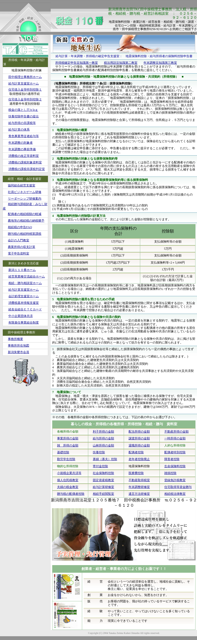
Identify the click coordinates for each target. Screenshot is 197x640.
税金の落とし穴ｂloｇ (23, 110)
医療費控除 (136, 473)
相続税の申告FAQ (20, 227)
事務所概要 (15, 339)
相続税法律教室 (175, 494)
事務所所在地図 (18, 345)
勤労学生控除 (66, 459)
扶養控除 (99, 452)
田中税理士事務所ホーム (25, 77)
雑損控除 (170, 473)
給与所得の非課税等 (22, 123)
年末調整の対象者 (20, 142)
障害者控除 (172, 459)
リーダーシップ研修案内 (24, 198)
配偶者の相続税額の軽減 (24, 214)
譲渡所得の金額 (139, 438)
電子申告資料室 (18, 253)
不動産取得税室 (139, 480)
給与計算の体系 (19, 129)
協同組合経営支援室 (21, 185)
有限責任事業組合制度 (23, 322)
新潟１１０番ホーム (22, 270)
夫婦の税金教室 (67, 487)
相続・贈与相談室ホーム (25, 283)
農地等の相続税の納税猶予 (26, 220)
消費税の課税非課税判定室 (26, 169)
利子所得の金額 (103, 431)
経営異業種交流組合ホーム (26, 276)
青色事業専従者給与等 (23, 136)
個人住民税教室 (67, 480)
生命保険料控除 (175, 466)
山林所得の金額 (103, 445)
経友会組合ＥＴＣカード (25, 309)
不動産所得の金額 (176, 431)
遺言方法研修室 (139, 494)
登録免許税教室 (175, 480)
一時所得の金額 (175, 438)
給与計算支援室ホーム (23, 83)
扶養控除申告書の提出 (23, 116)
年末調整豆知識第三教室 (160, 63)
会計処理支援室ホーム (23, 296)
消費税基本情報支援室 (23, 303)
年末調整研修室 (139, 487)
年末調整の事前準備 (22, 149)
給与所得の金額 (103, 438)
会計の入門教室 (18, 240)
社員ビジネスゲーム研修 (24, 192)
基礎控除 (63, 452)
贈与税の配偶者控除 (70, 494)
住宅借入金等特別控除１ (25, 89)
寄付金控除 (100, 466)
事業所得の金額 (67, 438)
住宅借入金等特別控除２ (25, 99)
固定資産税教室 (103, 480)
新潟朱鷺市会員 (18, 352)
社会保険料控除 (103, 473)
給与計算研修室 (103, 487)
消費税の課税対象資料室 (25, 162)
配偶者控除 (136, 452)
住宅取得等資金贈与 (178, 487)
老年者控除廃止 (139, 459)
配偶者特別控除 (175, 452)
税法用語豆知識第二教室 (120, 63)
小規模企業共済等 (69, 473)
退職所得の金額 (139, 445)
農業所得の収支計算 (21, 247)
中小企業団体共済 (20, 316)
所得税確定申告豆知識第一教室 (76, 63)
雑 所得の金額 (67, 445)
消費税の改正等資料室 (23, 156)
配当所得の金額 (139, 431)
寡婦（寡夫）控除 (105, 459)
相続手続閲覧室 (103, 494)
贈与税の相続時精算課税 (24, 234)
